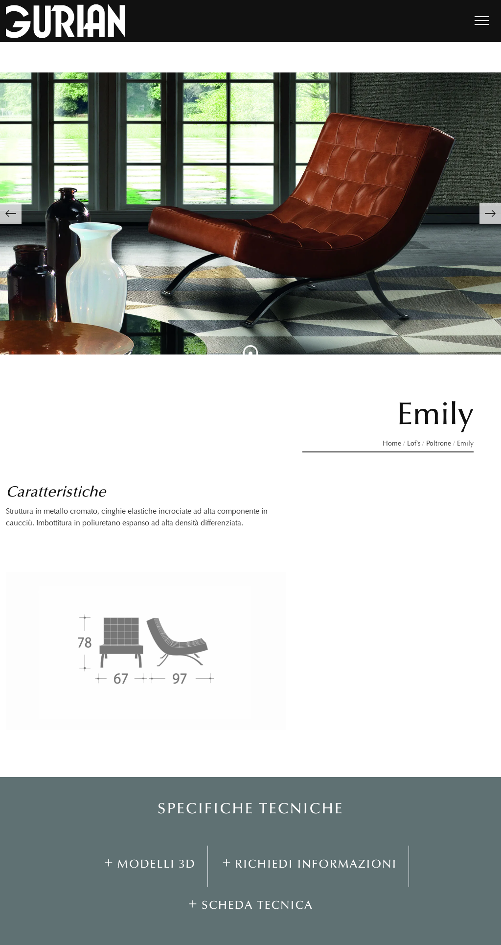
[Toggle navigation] (482, 21)
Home (392, 443)
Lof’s (413, 443)
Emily (465, 443)
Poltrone (438, 443)
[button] (11, 213)
